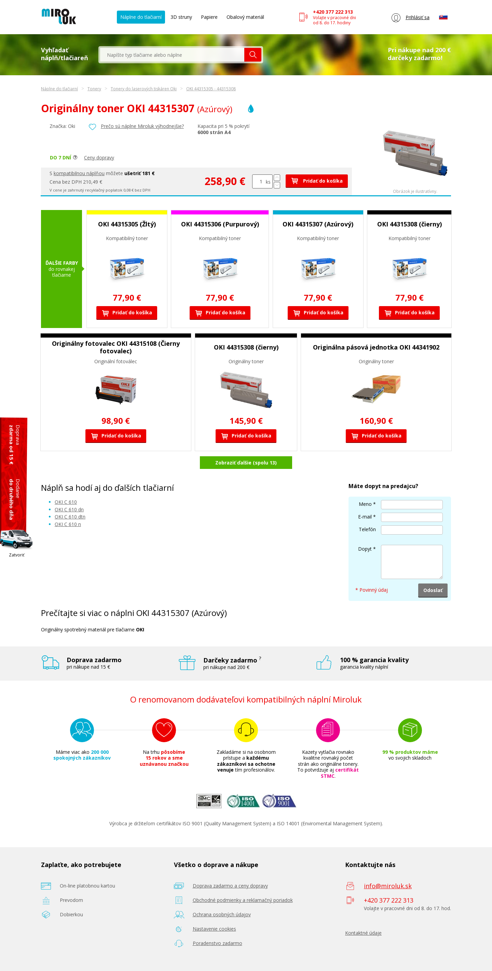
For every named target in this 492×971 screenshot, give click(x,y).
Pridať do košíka (317, 181)
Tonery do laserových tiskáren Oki (144, 89)
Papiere (209, 17)
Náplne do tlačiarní (141, 17)
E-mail (365, 516)
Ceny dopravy (99, 157)
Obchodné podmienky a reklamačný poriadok (243, 900)
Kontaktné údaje (363, 933)
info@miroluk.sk (388, 886)
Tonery (94, 89)
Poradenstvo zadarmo (217, 943)
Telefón (367, 529)
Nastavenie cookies (214, 929)
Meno (365, 504)
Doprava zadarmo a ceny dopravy (230, 885)
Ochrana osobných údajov (222, 914)
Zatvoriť (16, 554)
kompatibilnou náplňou (79, 173)
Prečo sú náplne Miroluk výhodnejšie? (142, 126)
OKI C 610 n (68, 524)
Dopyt (365, 549)
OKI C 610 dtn (70, 516)
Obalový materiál (245, 17)
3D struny (181, 17)
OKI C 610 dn (69, 509)
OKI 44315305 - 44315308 (211, 89)
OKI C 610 (66, 502)
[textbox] (172, 55)
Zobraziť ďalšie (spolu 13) (246, 462)
